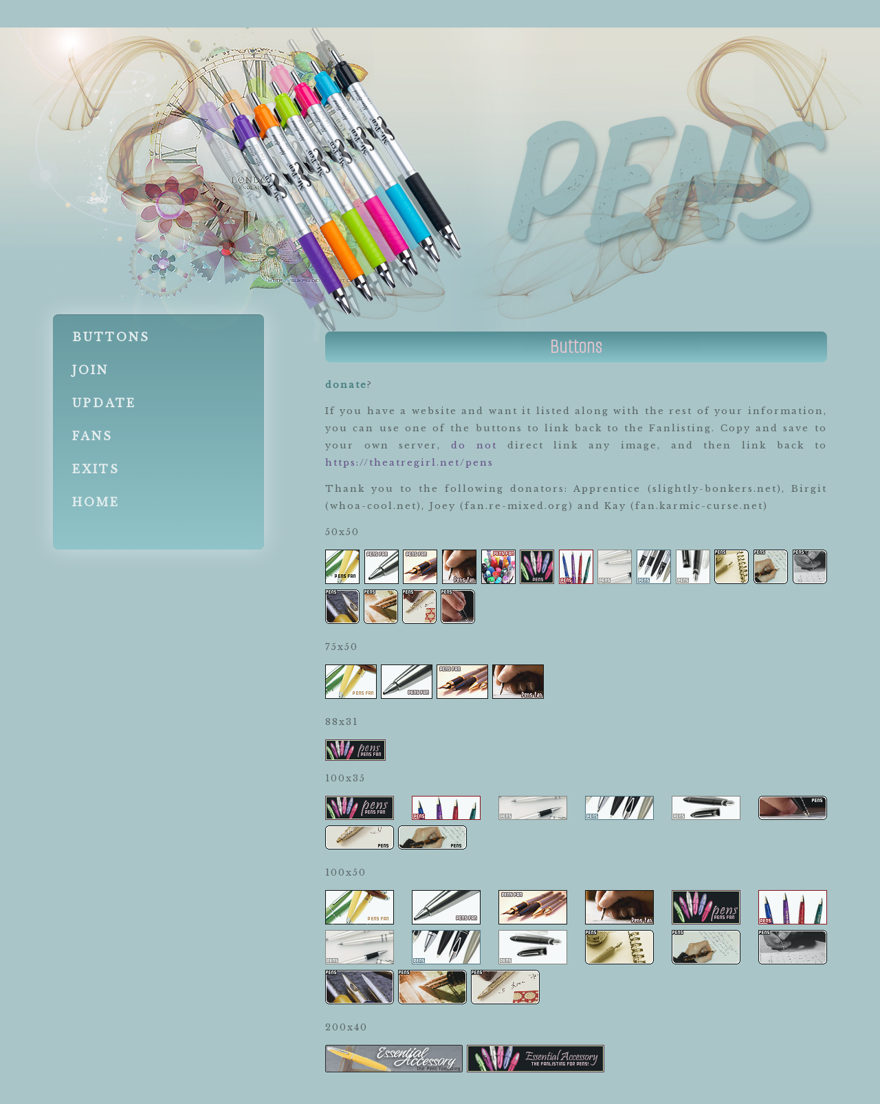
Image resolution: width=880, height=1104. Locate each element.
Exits (96, 469)
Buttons (111, 337)
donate (346, 385)
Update (104, 403)
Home (96, 502)
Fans (92, 436)
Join (90, 370)
